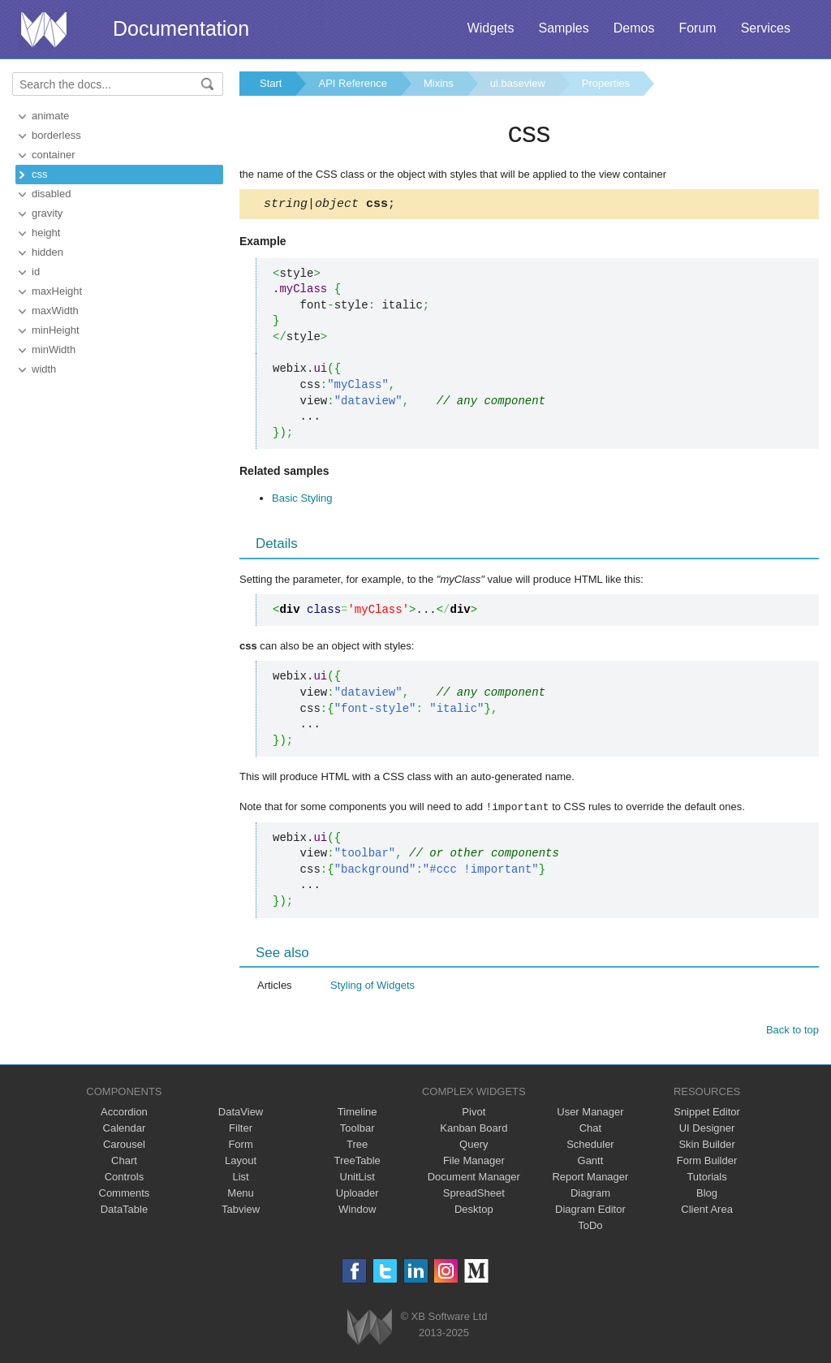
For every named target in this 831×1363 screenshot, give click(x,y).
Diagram (590, 1194)
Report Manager (590, 1178)
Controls (124, 1178)
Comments (124, 1194)
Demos (634, 28)
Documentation (181, 28)
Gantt (591, 1162)
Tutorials (706, 1178)
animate (50, 116)
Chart (124, 1162)
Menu (240, 1194)
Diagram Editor (590, 1211)
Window (357, 1211)
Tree (357, 1146)
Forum (697, 28)
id (36, 271)
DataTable (125, 1211)
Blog (706, 1194)
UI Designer (707, 1130)
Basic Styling (302, 500)
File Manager (474, 1162)
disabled (51, 194)
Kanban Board (473, 1130)
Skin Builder (706, 1146)
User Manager (590, 1113)
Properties (606, 83)
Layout (240, 1162)
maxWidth (55, 310)
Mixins (439, 83)
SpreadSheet (474, 1194)
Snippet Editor (707, 1113)
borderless (56, 135)
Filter (240, 1130)
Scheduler (590, 1146)
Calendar (124, 1130)
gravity (47, 213)
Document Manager (474, 1178)
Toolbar (357, 1130)
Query (473, 1146)
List (240, 1178)
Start (271, 83)
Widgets (491, 28)
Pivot (473, 1113)
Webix (369, 1328)
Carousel (124, 1146)
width (44, 369)
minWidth (53, 349)
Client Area (707, 1211)
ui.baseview (517, 83)
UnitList (357, 1178)
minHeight (56, 330)
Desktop (473, 1211)
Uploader (357, 1194)
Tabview (241, 1211)
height (46, 232)
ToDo (590, 1227)
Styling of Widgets (372, 987)
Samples (563, 28)
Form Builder (707, 1162)
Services (765, 28)
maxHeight (57, 291)
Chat (590, 1130)
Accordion (124, 1113)
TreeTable (357, 1162)
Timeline (357, 1113)
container (53, 155)
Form (240, 1146)
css (40, 174)
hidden (47, 252)
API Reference (352, 83)
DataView (240, 1113)
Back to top (792, 1031)
